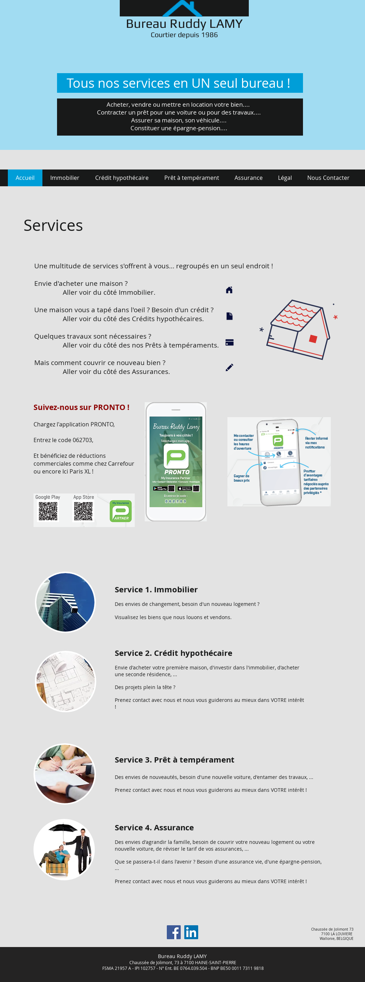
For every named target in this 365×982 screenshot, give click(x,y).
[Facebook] (174, 932)
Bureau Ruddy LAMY (184, 23)
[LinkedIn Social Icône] (191, 932)
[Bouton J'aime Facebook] (71, 934)
